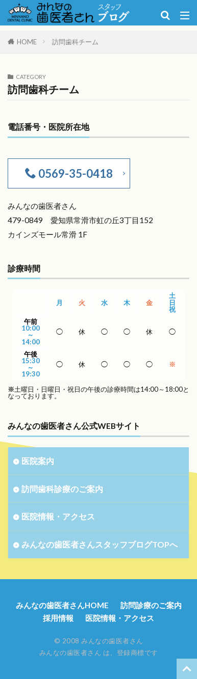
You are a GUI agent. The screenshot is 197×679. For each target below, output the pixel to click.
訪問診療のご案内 (151, 605)
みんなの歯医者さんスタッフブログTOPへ (99, 544)
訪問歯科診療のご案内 (62, 489)
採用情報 (58, 617)
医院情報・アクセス (58, 516)
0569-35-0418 (74, 173)
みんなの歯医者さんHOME (62, 605)
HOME (27, 42)
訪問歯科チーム (75, 42)
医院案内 (37, 461)
